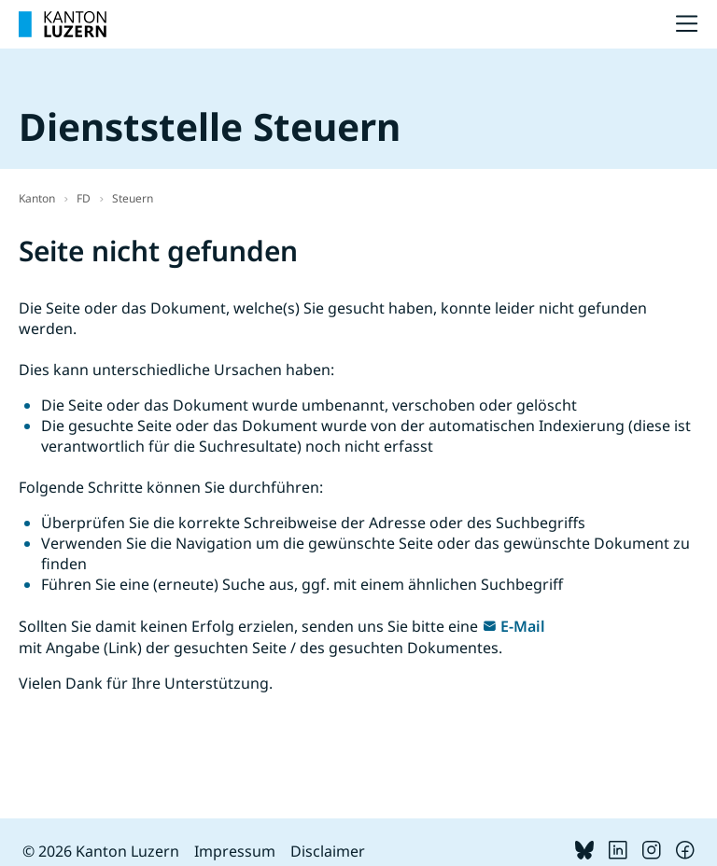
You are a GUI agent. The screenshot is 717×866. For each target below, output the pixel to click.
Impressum (234, 851)
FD (84, 198)
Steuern (132, 198)
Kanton (37, 198)
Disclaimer (327, 851)
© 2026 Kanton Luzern (100, 851)
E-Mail (522, 626)
